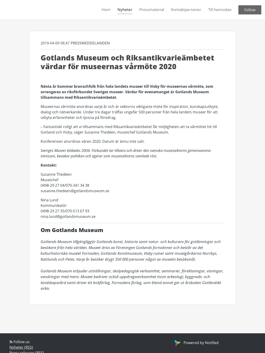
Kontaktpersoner (186, 9)
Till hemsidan (220, 9)
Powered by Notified (196, 342)
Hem (106, 9)
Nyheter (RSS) (21, 347)
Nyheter (124, 9)
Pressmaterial (151, 9)
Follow (249, 9)
